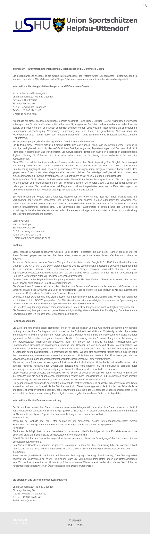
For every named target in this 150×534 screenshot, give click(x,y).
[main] (75, 284)
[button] (145, 5)
